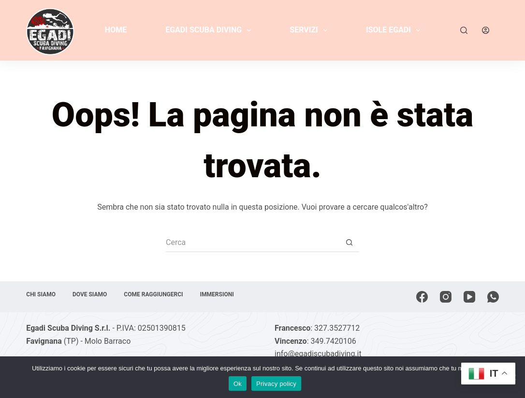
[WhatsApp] (493, 297)
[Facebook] (422, 297)
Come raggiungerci (153, 294)
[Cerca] (463, 30)
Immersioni (217, 294)
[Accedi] (485, 30)
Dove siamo (90, 294)
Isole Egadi (395, 30)
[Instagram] (446, 297)
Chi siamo (41, 294)
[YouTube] (469, 297)
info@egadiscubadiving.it (318, 353)
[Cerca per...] (253, 242)
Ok (237, 383)
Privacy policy (276, 383)
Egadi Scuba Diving (210, 30)
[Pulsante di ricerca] (349, 242)
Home (116, 29)
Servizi (310, 30)
